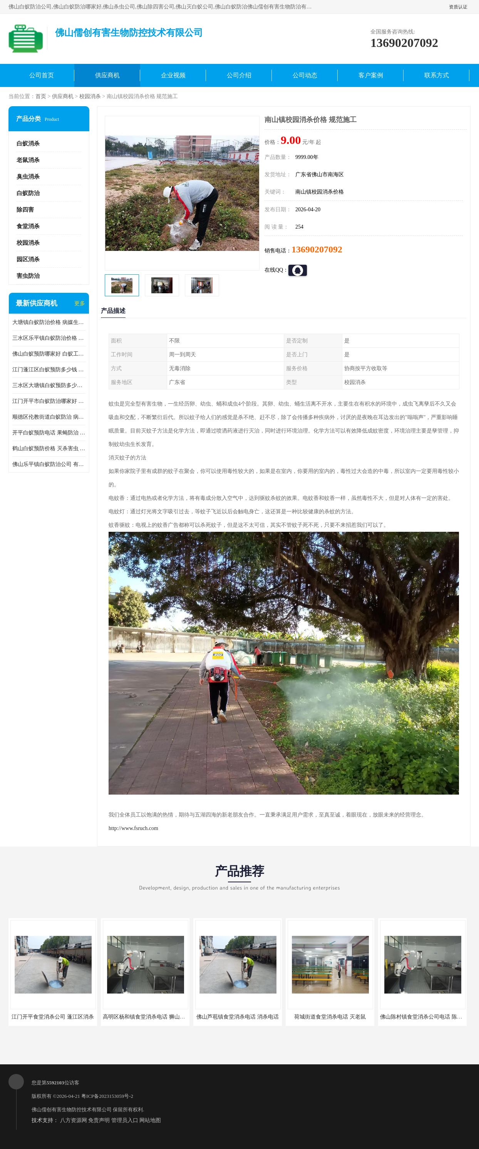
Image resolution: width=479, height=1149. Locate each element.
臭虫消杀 (28, 177)
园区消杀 (28, 259)
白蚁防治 (28, 193)
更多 (79, 303)
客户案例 (370, 75)
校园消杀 (90, 96)
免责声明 (99, 1120)
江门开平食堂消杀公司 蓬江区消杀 (53, 1017)
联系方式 (436, 75)
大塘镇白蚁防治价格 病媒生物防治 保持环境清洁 (48, 322)
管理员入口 (124, 1120)
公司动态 (305, 75)
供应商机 (107, 75)
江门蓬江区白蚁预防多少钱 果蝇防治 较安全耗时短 (48, 369)
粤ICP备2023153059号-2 (107, 1096)
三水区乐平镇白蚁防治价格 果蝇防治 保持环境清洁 (48, 338)
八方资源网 (73, 1120)
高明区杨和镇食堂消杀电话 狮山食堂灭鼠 (152, 1017)
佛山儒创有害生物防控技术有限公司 (72, 1109)
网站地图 (150, 1120)
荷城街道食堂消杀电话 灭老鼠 (330, 1017)
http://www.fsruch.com (133, 828)
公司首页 (41, 75)
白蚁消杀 (28, 143)
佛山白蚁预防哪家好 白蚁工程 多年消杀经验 (48, 354)
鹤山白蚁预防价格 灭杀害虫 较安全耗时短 (48, 448)
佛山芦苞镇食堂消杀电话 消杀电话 (237, 1017)
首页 (40, 96)
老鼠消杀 (28, 160)
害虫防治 (28, 276)
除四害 (25, 210)
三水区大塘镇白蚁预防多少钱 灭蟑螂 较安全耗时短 (48, 385)
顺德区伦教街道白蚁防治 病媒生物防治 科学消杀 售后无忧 (48, 417)
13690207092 (316, 249)
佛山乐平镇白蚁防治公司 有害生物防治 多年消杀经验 (48, 464)
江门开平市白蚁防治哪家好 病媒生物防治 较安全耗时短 (48, 401)
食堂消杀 (28, 226)
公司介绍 (239, 75)
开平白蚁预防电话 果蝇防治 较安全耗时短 (48, 433)
